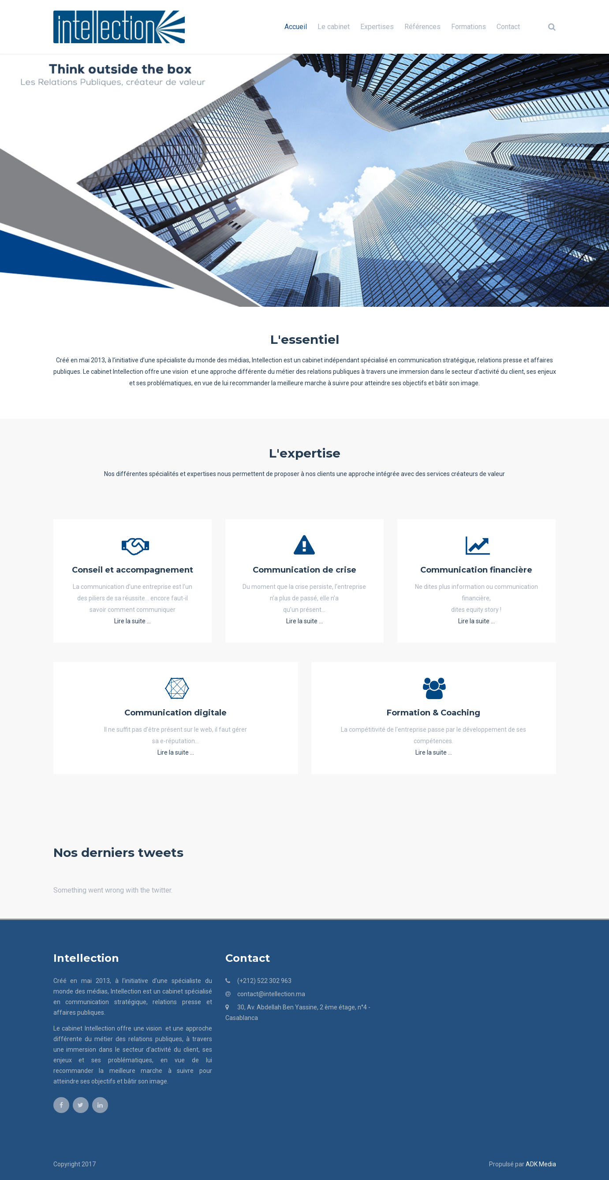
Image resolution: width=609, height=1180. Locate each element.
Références (422, 26)
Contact (508, 26)
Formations (468, 26)
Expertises (377, 26)
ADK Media (541, 1164)
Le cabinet (334, 26)
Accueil (295, 26)
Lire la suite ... (132, 621)
